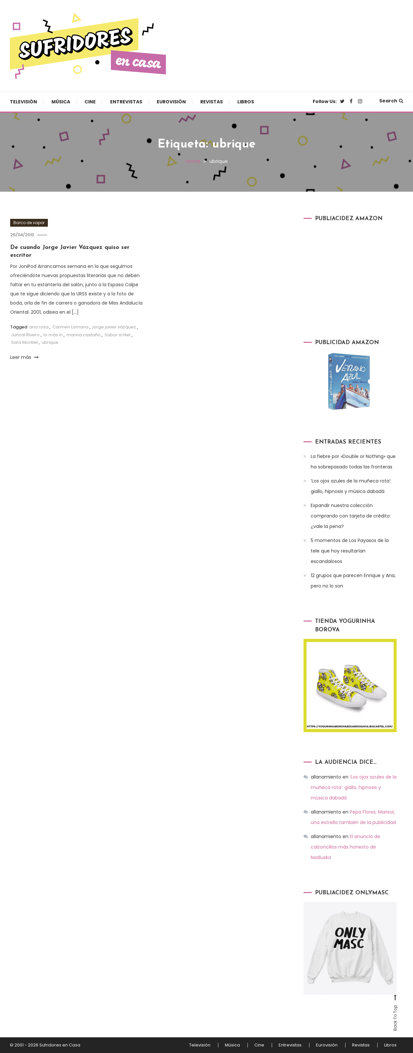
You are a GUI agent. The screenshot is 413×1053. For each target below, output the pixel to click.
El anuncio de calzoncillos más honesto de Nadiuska (345, 847)
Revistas (211, 101)
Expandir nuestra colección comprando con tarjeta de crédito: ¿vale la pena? (351, 516)
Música (60, 101)
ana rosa (39, 327)
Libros (245, 101)
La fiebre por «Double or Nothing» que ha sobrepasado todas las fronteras (353, 461)
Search (391, 100)
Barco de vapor (29, 222)
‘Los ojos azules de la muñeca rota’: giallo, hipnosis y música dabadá (351, 486)
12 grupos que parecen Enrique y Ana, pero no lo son (353, 580)
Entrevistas (126, 101)
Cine (90, 101)
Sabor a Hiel (117, 335)
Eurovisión (171, 101)
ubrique (50, 342)
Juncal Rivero (25, 335)
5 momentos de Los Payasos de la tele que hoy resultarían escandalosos (350, 551)
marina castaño (84, 335)
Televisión (23, 101)
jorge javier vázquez (114, 327)
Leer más (24, 357)
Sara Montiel (24, 342)
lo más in (53, 335)
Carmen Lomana (70, 327)
